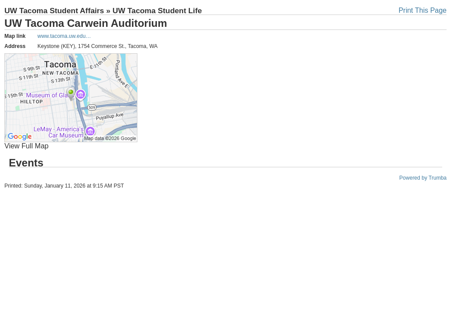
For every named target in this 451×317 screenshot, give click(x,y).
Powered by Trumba (423, 178)
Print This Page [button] (423, 10)
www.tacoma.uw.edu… (64, 36)
